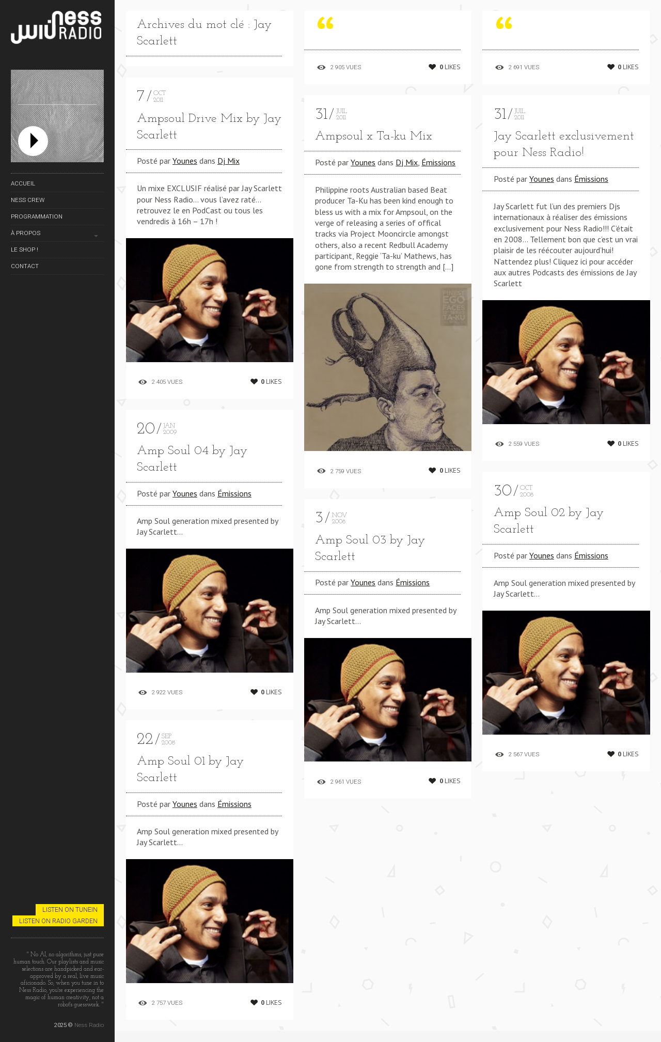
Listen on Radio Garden (58, 921)
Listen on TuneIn (70, 909)
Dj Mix (228, 160)
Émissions (234, 507)
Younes (184, 160)
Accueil (23, 183)
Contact (25, 266)
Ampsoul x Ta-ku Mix (373, 136)
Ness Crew (27, 200)
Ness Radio (89, 1025)
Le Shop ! (24, 249)
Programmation (36, 216)
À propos (25, 233)
